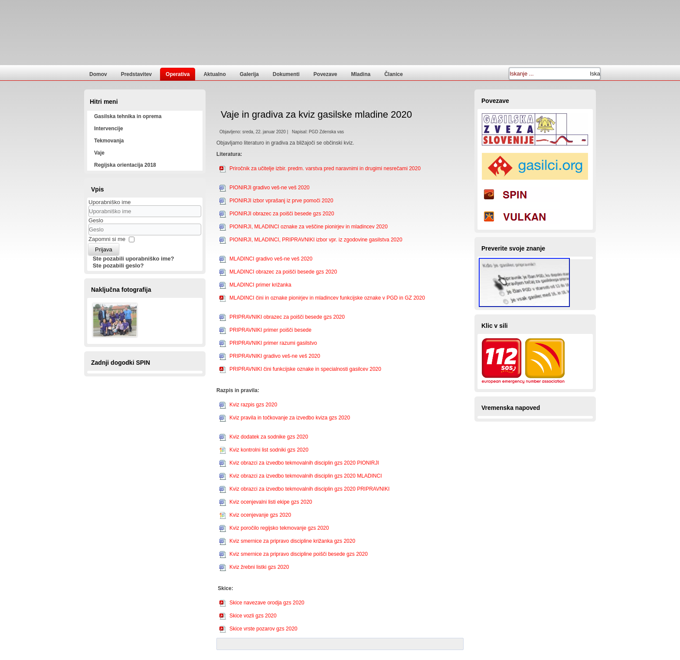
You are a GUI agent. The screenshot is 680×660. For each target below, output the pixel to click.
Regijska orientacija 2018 (125, 165)
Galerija (249, 74)
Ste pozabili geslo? (118, 265)
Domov (98, 74)
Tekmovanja (109, 141)
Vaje (99, 153)
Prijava (103, 249)
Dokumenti (286, 74)
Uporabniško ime (109, 202)
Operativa (178, 74)
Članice (393, 74)
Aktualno (214, 74)
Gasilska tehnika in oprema (127, 116)
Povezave (325, 74)
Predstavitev (136, 74)
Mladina (361, 74)
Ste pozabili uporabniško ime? (133, 258)
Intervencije (108, 128)
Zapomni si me (106, 239)
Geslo (95, 220)
